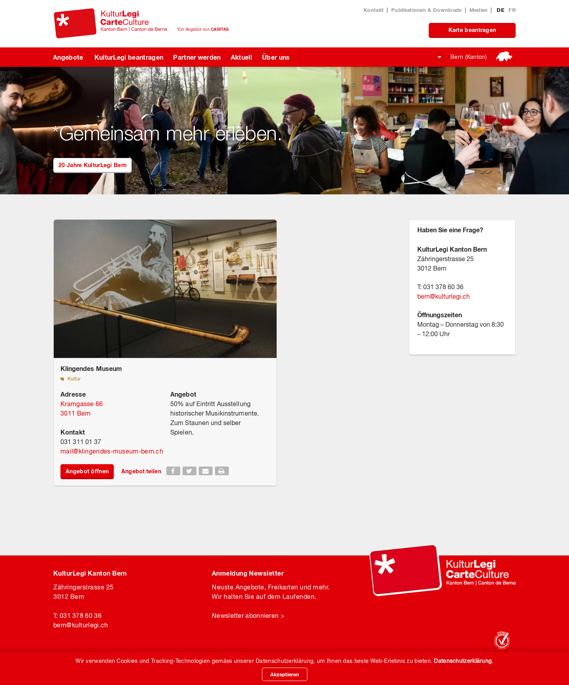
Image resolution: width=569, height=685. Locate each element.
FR (512, 10)
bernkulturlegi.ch (443, 296)
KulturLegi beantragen (129, 57)
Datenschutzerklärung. (463, 661)
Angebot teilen (141, 471)
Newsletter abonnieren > (248, 615)
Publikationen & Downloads (426, 10)
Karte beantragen (472, 29)
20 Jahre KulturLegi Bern (92, 165)
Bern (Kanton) (468, 57)
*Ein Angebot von (202, 29)
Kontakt (374, 10)
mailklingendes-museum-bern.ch (111, 451)
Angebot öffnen (87, 471)
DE (501, 10)
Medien (478, 10)
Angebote (68, 57)
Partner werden (196, 57)
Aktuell (241, 57)
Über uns (276, 57)
